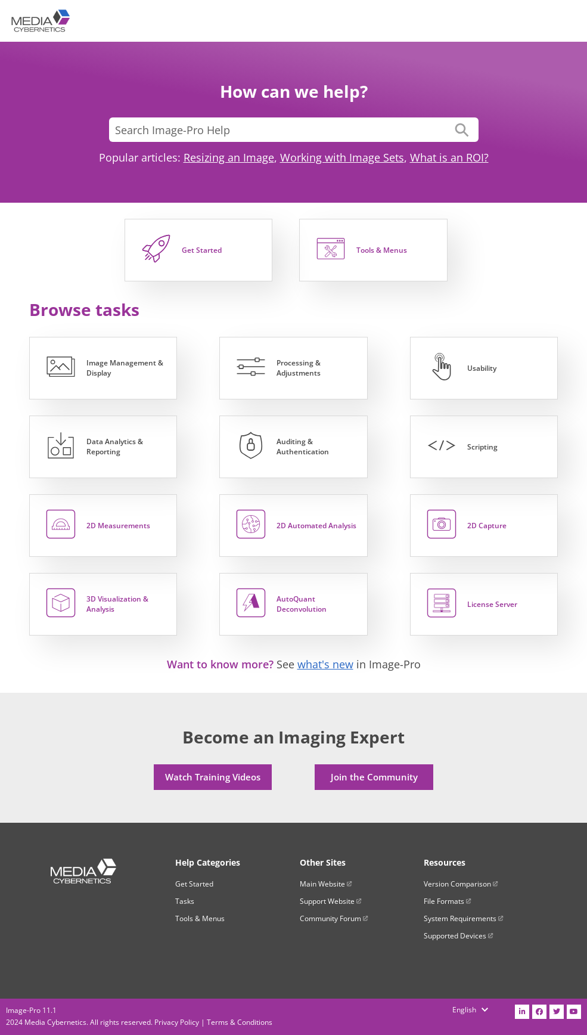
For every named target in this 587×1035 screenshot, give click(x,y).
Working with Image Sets (342, 157)
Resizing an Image (229, 157)
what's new (325, 664)
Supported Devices (458, 936)
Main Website (326, 884)
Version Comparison (461, 884)
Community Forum (334, 918)
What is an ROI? (449, 157)
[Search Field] (294, 129)
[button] (462, 129)
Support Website (331, 901)
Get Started (194, 884)
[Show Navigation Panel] (569, 21)
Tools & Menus (200, 918)
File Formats (447, 901)
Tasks (184, 901)
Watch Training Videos (212, 777)
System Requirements (464, 918)
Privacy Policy (176, 1022)
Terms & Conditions (239, 1022)
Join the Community (374, 777)
